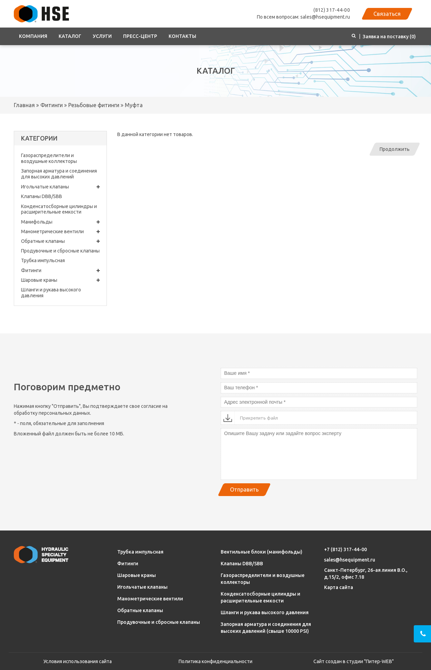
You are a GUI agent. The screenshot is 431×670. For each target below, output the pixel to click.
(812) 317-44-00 (331, 10)
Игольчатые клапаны (60, 187)
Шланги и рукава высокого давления (51, 292)
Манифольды (60, 222)
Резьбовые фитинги (93, 105)
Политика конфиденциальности (215, 661)
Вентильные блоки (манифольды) (261, 552)
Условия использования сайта (77, 661)
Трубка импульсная (43, 260)
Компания (33, 36)
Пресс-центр (140, 36)
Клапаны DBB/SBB (41, 196)
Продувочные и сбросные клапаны (60, 251)
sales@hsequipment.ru (349, 560)
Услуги (102, 36)
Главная (24, 105)
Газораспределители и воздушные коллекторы (49, 158)
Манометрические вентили (60, 232)
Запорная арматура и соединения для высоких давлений (59, 173)
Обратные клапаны (60, 241)
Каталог (70, 36)
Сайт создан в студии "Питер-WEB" (353, 661)
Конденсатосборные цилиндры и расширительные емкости (59, 209)
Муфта (133, 105)
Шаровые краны (60, 280)
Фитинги (51, 105)
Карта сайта (338, 587)
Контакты (182, 36)
